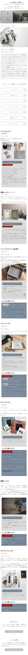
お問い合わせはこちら (14, 616)
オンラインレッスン (14, 123)
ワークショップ (14, 90)
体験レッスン (14, 95)
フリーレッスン (14, 101)
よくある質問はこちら (14, 635)
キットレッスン (14, 112)
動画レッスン (14, 118)
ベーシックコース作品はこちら (14, 295)
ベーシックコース (14, 106)
